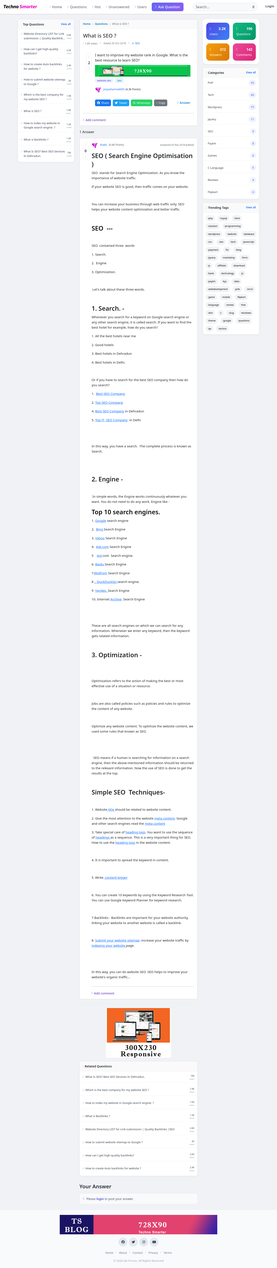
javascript (248, 241)
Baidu (100, 564)
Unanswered (117, 7)
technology (227, 273)
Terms (168, 1252)
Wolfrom (100, 573)
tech (233, 241)
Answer (183, 102)
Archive (116, 599)
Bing (100, 529)
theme (212, 320)
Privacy (153, 1252)
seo (119, 80)
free (243, 304)
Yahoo (100, 538)
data (236, 281)
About (123, 1252)
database (248, 234)
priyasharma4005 (110, 89)
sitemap (133, 940)
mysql (223, 218)
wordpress (214, 234)
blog (238, 249)
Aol (99, 555)
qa (209, 328)
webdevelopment (218, 289)
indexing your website (109, 945)
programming (232, 226)
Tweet (121, 102)
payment (213, 249)
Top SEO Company (109, 402)
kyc (224, 281)
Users (141, 7)
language (213, 304)
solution (212, 226)
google (227, 320)
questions (244, 320)
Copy (160, 102)
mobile (226, 297)
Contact (138, 1252)
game (211, 297)
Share (103, 102)
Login (269, 6)
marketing (228, 257)
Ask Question (167, 7)
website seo (104, 80)
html (237, 218)
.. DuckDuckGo (106, 581)
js (209, 265)
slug (231, 312)
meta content (164, 818)
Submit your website (111, 940)
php (210, 218)
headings (102, 837)
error (250, 289)
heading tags (135, 832)
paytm (212, 281)
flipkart (241, 297)
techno (222, 328)
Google (100, 520)
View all (66, 24)
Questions (77, 7)
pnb (237, 289)
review (230, 304)
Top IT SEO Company (111, 420)
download (239, 265)
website (231, 234)
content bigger (115, 877)
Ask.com (102, 547)
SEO (137, 43)
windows (246, 312)
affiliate (221, 265)
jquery (212, 257)
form (245, 257)
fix (227, 249)
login (101, 1199)
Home (56, 7)
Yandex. (101, 590)
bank (211, 273)
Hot (96, 7)
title (111, 809)
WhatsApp (141, 102)
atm (210, 312)
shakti (99, 144)
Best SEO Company (110, 393)
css (210, 241)
